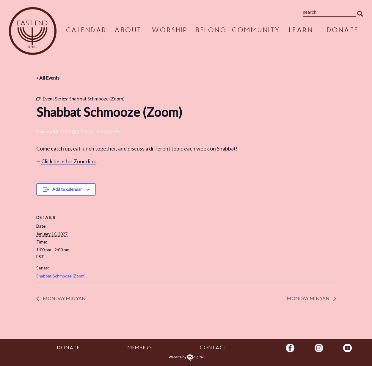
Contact (213, 348)
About (127, 31)
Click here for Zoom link (68, 161)
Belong (210, 31)
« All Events (47, 77)
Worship (169, 31)
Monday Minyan (64, 298)
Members (139, 348)
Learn (301, 31)
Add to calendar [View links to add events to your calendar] (67, 189)
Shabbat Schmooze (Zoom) (61, 275)
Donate (342, 31)
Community (256, 31)
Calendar (86, 31)
